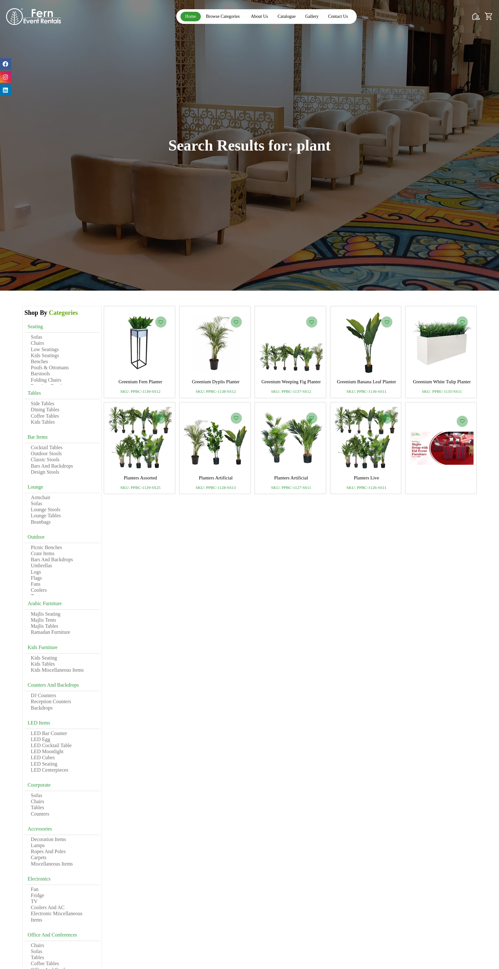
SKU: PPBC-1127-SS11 (291, 487)
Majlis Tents (43, 620)
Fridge (37, 895)
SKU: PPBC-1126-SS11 (367, 487)
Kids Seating (44, 658)
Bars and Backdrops (52, 466)
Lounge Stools (45, 509)
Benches (39, 361)
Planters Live (366, 477)
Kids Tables (43, 422)
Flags (36, 578)
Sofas (36, 337)
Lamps (38, 845)
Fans (35, 584)
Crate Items (42, 553)
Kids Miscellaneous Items (57, 670)
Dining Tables (45, 409)
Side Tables (42, 403)
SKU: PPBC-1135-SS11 (442, 391)
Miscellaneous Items (52, 863)
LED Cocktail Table (51, 745)
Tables (37, 807)
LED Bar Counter (49, 733)
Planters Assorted (140, 477)
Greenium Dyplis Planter (216, 381)
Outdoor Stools (46, 453)
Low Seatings (45, 349)
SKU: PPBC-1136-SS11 (367, 391)
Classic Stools (45, 459)
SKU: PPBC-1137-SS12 (291, 391)
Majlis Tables (44, 626)
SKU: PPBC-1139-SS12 (140, 391)
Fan (35, 889)
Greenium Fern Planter (140, 381)
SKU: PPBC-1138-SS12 (216, 391)
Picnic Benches (46, 547)
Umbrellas (41, 565)
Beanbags (41, 522)
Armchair (40, 497)
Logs (36, 572)
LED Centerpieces (49, 770)
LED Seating (44, 764)
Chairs (37, 343)
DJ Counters (43, 695)
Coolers (39, 590)
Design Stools (45, 472)
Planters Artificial (216, 477)
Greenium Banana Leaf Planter (366, 381)
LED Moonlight (47, 751)
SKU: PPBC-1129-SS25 (140, 487)
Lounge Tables (46, 515)
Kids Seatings (45, 355)
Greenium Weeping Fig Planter (290, 381)
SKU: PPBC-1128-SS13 (216, 487)
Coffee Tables (45, 416)
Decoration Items (48, 839)
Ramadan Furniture (50, 632)
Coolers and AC (48, 907)
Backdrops (42, 708)
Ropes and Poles (48, 851)
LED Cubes (43, 757)
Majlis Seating (45, 614)
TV (34, 901)
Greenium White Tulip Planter (442, 381)
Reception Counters (51, 701)
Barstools (40, 373)
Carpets (38, 857)
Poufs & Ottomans (50, 367)
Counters (40, 814)
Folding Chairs (46, 380)
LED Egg (40, 739)
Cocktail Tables (46, 447)
